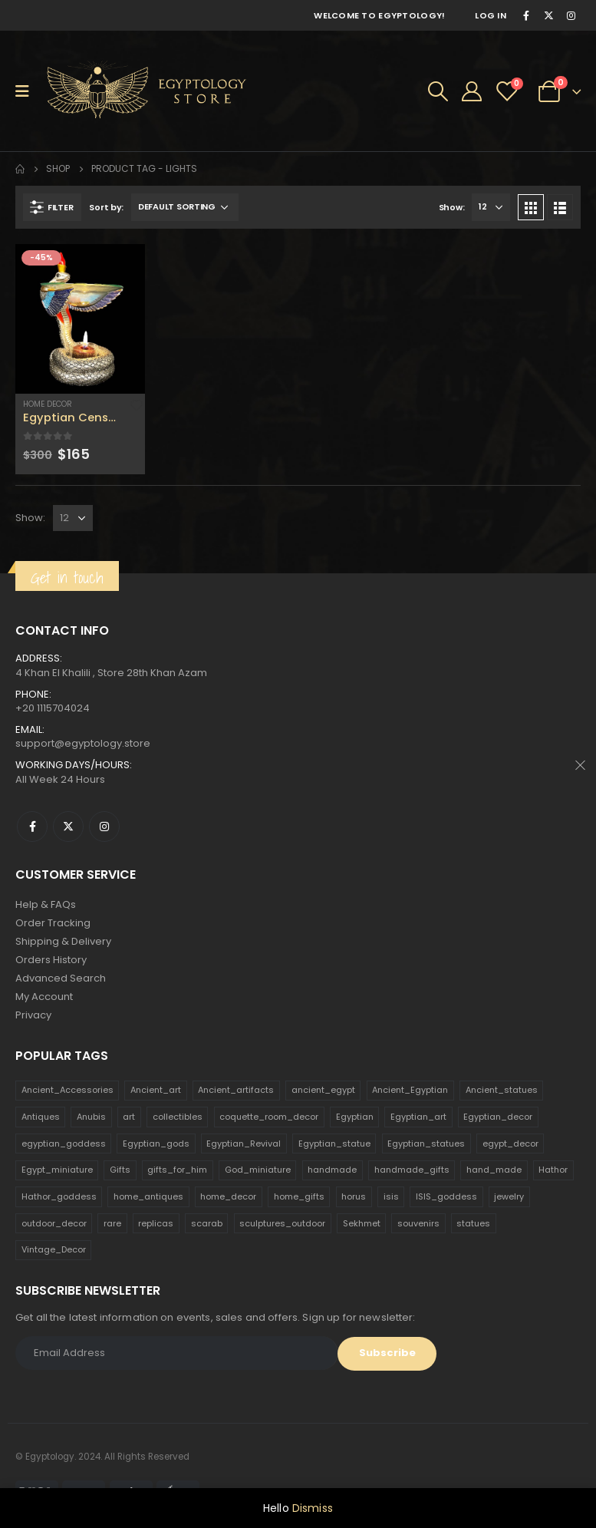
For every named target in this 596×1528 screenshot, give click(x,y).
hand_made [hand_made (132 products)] (494, 1169)
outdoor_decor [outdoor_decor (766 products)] (54, 1223)
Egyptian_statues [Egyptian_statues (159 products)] (426, 1143)
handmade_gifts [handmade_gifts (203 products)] (411, 1169)
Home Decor (47, 404)
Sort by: (106, 207)
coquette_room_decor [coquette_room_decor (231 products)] (268, 1117)
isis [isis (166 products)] (391, 1196)
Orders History (51, 959)
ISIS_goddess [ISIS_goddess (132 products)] (446, 1196)
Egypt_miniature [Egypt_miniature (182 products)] (57, 1169)
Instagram (104, 826)
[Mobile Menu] (27, 91)
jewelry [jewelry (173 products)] (509, 1196)
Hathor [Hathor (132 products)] (553, 1169)
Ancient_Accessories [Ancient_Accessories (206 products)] (67, 1090)
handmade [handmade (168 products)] (332, 1169)
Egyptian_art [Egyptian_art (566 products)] (418, 1117)
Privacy (33, 1015)
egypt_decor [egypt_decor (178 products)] (510, 1143)
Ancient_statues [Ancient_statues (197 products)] (502, 1090)
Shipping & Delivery (63, 941)
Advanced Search (60, 978)
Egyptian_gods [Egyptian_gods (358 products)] (156, 1143)
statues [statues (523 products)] (473, 1223)
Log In (490, 15)
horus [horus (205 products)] (353, 1196)
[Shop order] (185, 207)
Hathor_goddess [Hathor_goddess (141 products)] (59, 1196)
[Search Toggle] (437, 91)
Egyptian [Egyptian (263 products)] (355, 1117)
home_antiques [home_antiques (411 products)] (148, 1196)
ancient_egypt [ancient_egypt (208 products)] (323, 1090)
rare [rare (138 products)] (112, 1223)
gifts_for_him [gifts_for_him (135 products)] (177, 1169)
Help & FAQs (45, 904)
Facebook (32, 826)
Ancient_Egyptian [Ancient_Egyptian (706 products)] (410, 1090)
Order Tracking (53, 923)
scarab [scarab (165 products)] (206, 1223)
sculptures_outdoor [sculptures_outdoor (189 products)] (282, 1223)
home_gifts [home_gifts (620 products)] (299, 1196)
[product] (80, 319)
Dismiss (312, 1508)
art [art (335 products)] (129, 1117)
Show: (452, 207)
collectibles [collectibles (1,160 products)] (178, 1117)
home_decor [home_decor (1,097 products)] (228, 1196)
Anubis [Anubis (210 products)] (91, 1117)
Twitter (68, 826)
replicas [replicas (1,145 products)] (155, 1223)
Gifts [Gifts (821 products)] (120, 1169)
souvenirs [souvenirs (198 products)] (418, 1223)
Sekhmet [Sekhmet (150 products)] (361, 1223)
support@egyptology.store (82, 743)
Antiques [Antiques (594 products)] (40, 1117)
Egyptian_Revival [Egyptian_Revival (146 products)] (243, 1143)
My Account (44, 996)
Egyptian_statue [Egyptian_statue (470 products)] (334, 1143)
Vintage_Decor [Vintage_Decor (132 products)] (53, 1249)
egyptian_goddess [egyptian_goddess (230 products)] (63, 1143)
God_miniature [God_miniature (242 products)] (258, 1169)
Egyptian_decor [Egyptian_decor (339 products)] (497, 1117)
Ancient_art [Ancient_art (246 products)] (155, 1090)
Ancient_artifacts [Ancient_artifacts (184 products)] (236, 1090)
